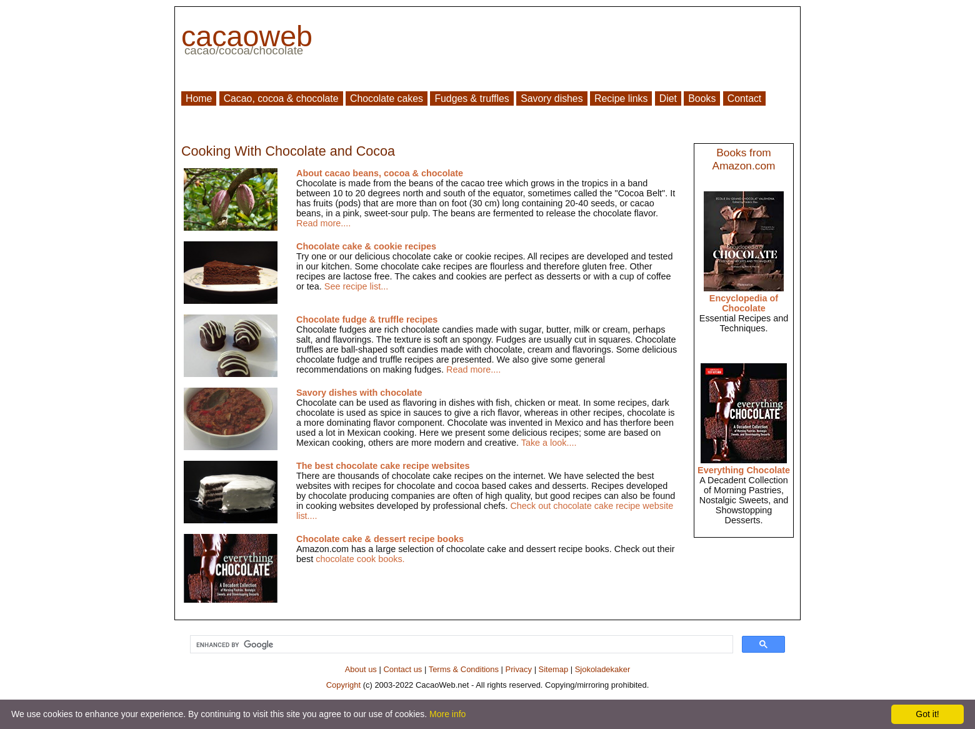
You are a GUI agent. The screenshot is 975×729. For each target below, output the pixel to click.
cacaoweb (246, 36)
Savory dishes (551, 98)
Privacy (519, 669)
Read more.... (323, 223)
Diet (668, 98)
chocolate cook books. (360, 559)
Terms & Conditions (464, 669)
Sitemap (554, 669)
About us (361, 669)
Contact (745, 98)
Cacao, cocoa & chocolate (281, 98)
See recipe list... (356, 286)
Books (702, 98)
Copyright (343, 685)
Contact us (402, 669)
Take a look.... (549, 443)
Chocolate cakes (386, 98)
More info (447, 714)
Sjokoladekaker (603, 669)
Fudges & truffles (471, 98)
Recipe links (621, 98)
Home (199, 98)
